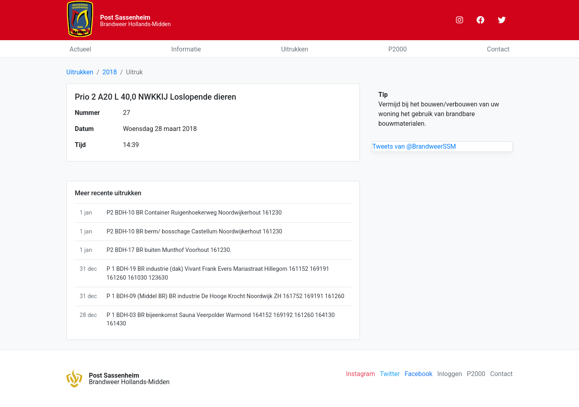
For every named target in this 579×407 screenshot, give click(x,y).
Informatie (186, 49)
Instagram (360, 374)
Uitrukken (294, 49)
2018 (110, 72)
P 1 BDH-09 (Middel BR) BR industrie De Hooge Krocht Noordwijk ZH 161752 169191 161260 (225, 296)
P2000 (397, 49)
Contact (498, 49)
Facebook (418, 374)
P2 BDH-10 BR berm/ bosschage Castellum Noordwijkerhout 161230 (194, 231)
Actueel (80, 49)
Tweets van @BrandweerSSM (414, 146)
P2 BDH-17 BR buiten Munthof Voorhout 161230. (169, 250)
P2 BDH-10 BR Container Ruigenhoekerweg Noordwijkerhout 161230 (194, 212)
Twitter (390, 374)
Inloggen (449, 374)
